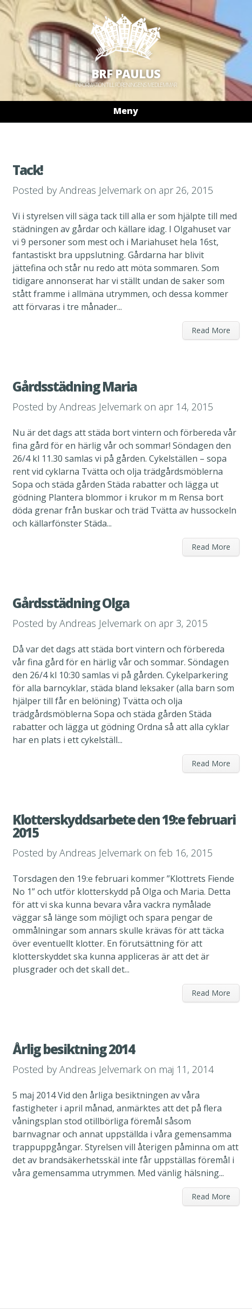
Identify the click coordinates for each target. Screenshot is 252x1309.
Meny (125, 111)
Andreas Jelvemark (100, 190)
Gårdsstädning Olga (70, 603)
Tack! (27, 170)
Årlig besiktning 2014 (73, 1049)
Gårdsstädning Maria (74, 386)
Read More (211, 330)
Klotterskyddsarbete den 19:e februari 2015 (123, 826)
